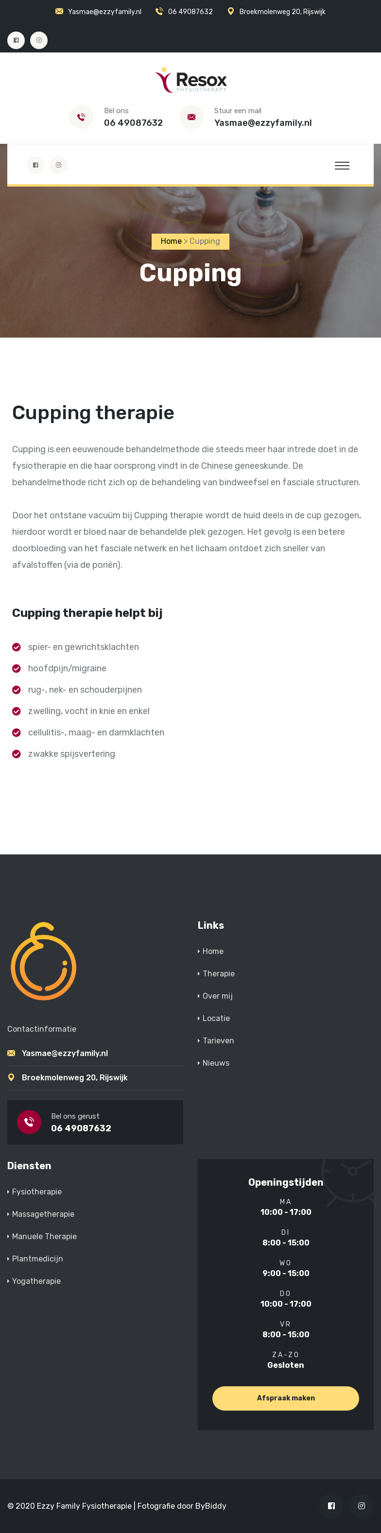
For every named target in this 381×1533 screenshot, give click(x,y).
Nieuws (216, 1063)
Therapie (219, 974)
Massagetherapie (43, 1214)
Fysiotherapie (37, 1191)
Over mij (218, 996)
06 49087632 (190, 12)
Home (213, 951)
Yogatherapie (36, 1281)
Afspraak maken (286, 1398)
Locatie (216, 1018)
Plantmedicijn (37, 1258)
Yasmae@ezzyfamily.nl (104, 12)
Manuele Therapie (44, 1236)
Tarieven (218, 1041)
